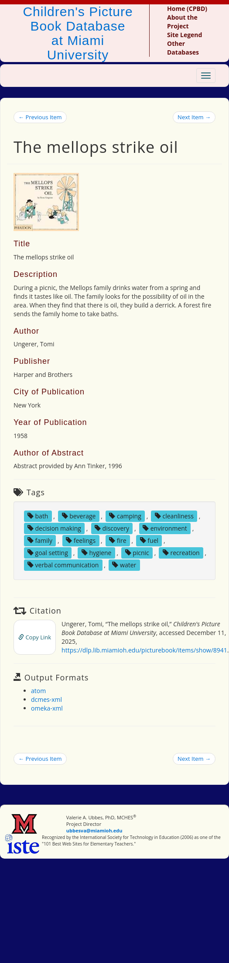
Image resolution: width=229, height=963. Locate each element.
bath (37, 516)
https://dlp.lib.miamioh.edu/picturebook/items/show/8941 (144, 650)
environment (165, 528)
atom (38, 691)
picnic (137, 553)
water (124, 565)
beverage (79, 516)
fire (117, 540)
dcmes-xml (46, 699)
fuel (149, 540)
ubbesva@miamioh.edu (94, 830)
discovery (112, 528)
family (39, 540)
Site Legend (184, 35)
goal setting (47, 553)
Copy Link (34, 637)
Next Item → (194, 117)
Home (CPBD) (187, 8)
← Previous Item (40, 117)
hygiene (97, 553)
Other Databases (183, 47)
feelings (81, 540)
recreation (181, 553)
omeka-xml (47, 708)
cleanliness (174, 516)
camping (125, 516)
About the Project (182, 21)
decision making (54, 528)
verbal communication (63, 565)
